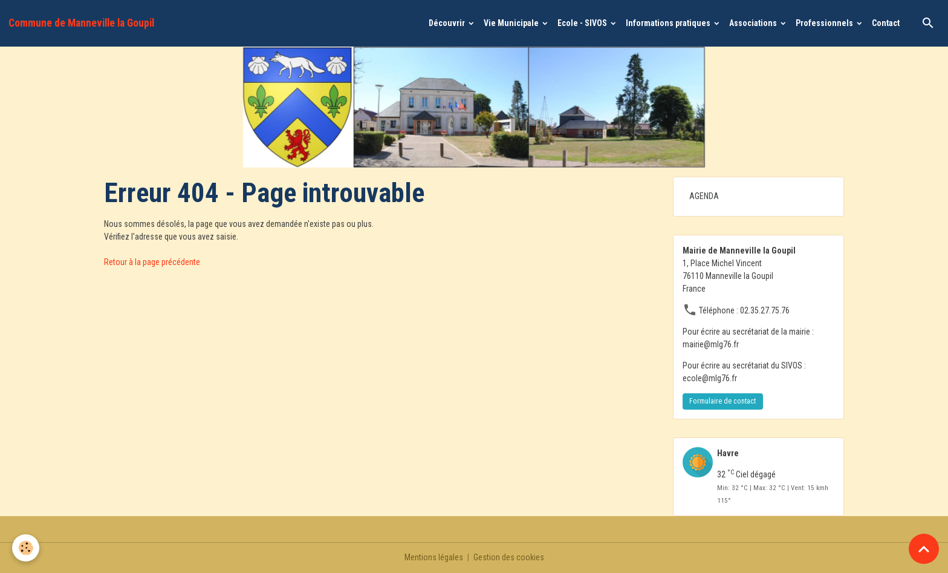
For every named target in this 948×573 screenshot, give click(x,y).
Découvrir (448, 23)
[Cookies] (25, 548)
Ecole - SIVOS (583, 23)
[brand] (81, 23)
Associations (754, 23)
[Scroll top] (924, 549)
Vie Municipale (512, 23)
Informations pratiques (669, 23)
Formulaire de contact (722, 401)
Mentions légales (433, 557)
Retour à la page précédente (152, 262)
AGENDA (704, 196)
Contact (886, 23)
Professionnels (825, 23)
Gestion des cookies (508, 557)
